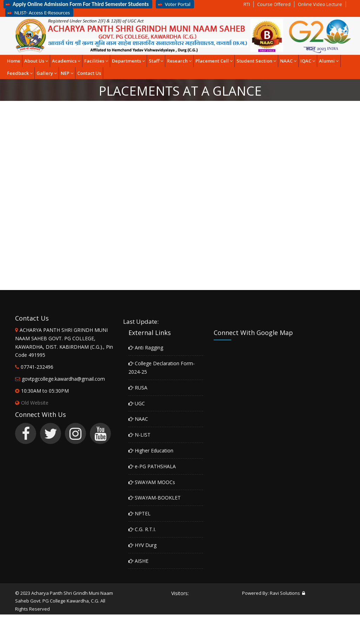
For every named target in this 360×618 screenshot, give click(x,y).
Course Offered (274, 4)
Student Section (256, 61)
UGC (136, 403)
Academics (66, 61)
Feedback (20, 73)
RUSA (137, 387)
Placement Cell (214, 61)
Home (13, 61)
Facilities (96, 61)
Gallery (46, 73)
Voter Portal (174, 4)
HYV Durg (142, 545)
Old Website (31, 402)
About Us (36, 61)
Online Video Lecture (320, 4)
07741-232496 (37, 366)
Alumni (329, 61)
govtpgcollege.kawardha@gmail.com (63, 378)
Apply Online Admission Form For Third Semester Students (77, 4)
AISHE (138, 561)
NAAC (288, 61)
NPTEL (139, 513)
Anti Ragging (145, 347)
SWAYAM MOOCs (151, 482)
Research (179, 61)
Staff (156, 61)
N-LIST (139, 434)
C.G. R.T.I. (142, 529)
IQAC (307, 61)
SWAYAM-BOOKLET (154, 497)
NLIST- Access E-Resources (38, 12)
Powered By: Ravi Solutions (271, 593)
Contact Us (89, 73)
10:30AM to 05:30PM (45, 390)
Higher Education (150, 450)
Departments (128, 61)
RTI (247, 4)
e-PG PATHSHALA (152, 466)
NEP (67, 73)
